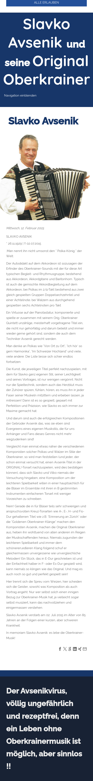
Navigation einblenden (20, 95)
